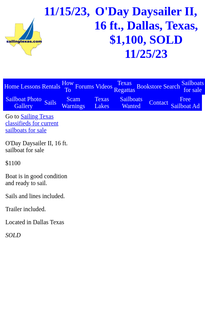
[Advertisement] (135, 228)
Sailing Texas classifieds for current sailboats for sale (32, 123)
